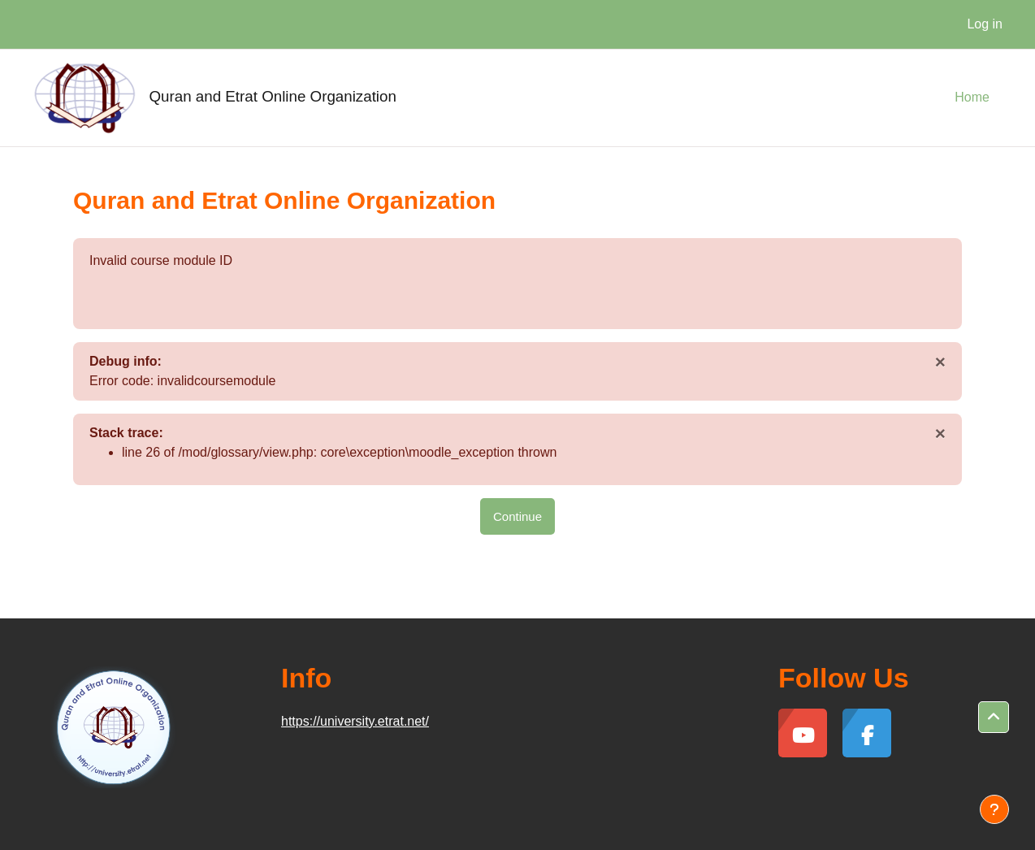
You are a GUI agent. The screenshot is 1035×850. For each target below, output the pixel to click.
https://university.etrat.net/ (355, 721)
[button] (993, 717)
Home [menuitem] (972, 97)
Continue (517, 516)
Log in (985, 24)
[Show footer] (994, 809)
